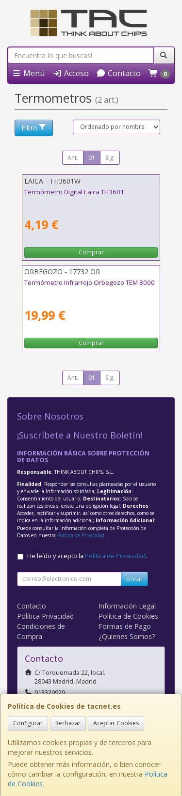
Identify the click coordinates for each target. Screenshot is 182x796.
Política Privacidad (45, 616)
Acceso (70, 73)
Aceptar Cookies (116, 723)
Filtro (34, 127)
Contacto (118, 73)
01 (91, 158)
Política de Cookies (128, 616)
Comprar (91, 252)
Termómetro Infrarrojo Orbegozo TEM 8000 (89, 282)
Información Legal (127, 605)
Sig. (110, 158)
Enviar (134, 579)
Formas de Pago (125, 626)
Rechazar (68, 723)
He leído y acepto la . (87, 556)
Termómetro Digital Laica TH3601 (74, 191)
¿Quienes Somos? (127, 636)
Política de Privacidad (80, 535)
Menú (28, 73)
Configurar (28, 723)
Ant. (72, 158)
